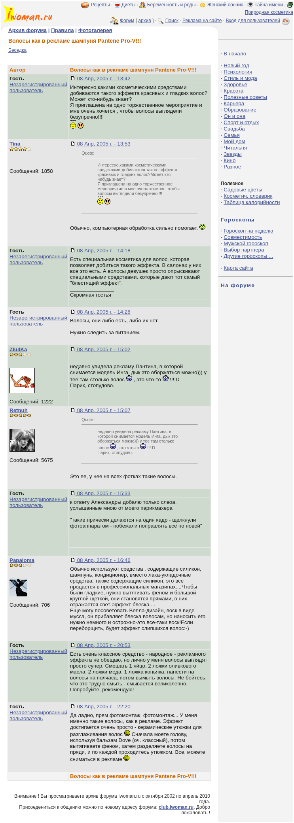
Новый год (236, 65)
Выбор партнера (244, 250)
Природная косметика (269, 12)
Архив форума (27, 30)
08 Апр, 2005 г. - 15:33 (103, 493)
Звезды (232, 154)
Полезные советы (245, 97)
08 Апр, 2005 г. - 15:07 (103, 410)
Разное (232, 167)
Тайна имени (268, 5)
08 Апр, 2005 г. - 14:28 (103, 312)
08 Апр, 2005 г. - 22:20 (103, 706)
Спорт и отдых (241, 122)
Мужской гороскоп (246, 243)
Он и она (234, 116)
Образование (240, 110)
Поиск (171, 20)
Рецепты (100, 5)
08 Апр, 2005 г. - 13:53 (103, 144)
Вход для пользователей (258, 20)
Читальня (235, 148)
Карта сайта (238, 268)
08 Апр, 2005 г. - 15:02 (103, 349)
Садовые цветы (243, 190)
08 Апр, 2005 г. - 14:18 (103, 251)
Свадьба (234, 129)
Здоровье (235, 84)
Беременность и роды (171, 5)
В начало (235, 54)
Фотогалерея (95, 30)
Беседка (17, 50)
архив (144, 20)
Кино (229, 160)
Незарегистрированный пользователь (38, 87)
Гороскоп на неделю (248, 231)
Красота (233, 91)
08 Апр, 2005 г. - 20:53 (103, 645)
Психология (238, 72)
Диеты (128, 5)
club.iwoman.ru (176, 807)
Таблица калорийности (252, 202)
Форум (127, 20)
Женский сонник (225, 5)
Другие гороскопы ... (248, 256)
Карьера (234, 103)
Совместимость (243, 237)
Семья (231, 135)
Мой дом (234, 141)
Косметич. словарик (248, 196)
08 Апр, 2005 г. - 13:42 (103, 78)
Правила (62, 30)
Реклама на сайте (202, 20)
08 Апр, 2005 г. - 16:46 (103, 560)
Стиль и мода (240, 78)
